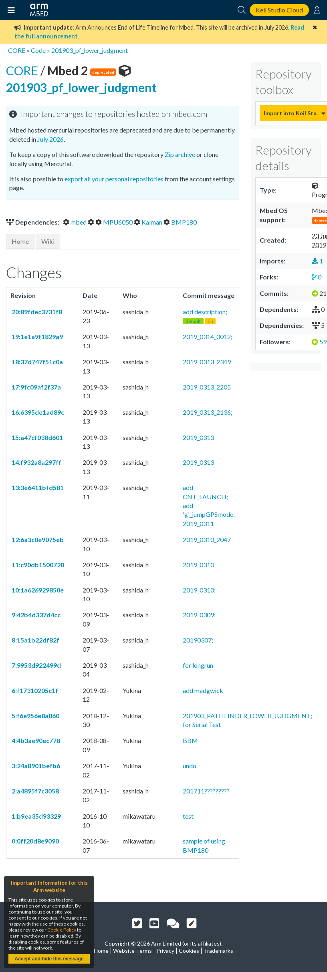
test (188, 816)
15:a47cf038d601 (36, 437)
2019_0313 (198, 437)
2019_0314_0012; (207, 336)
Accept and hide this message (48, 959)
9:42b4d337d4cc (35, 615)
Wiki (47, 241)
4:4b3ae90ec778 (35, 740)
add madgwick (203, 690)
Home (20, 241)
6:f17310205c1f (34, 690)
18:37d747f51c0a (36, 362)
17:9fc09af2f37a (35, 387)
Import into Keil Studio (290, 113)
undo (189, 765)
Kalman (149, 222)
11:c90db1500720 (37, 564)
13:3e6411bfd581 (37, 487)
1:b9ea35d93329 (35, 816)
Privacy (165, 950)
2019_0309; (199, 615)
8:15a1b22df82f (34, 640)
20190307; (198, 640)
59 (319, 341)
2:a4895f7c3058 (34, 791)
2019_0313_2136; (207, 412)
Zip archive (180, 154)
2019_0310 (198, 564)
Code (38, 50)
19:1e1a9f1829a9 (36, 336)
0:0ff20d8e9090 (34, 841)
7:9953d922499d (35, 665)
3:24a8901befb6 (35, 765)
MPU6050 (114, 222)
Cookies (189, 950)
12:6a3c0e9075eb (37, 539)
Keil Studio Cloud (279, 10)
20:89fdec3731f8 (36, 311)
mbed (75, 222)
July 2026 (50, 139)
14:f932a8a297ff (35, 462)
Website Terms (132, 950)
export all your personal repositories (114, 179)
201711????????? (206, 791)
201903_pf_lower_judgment (89, 50)
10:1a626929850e (37, 590)
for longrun (198, 665)
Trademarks (218, 950)
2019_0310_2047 (207, 539)
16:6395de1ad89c (37, 412)
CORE (16, 50)
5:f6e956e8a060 (34, 715)
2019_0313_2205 (207, 387)
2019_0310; (199, 590)
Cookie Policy (61, 930)
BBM (190, 740)
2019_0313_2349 (207, 362)
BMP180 (180, 222)
